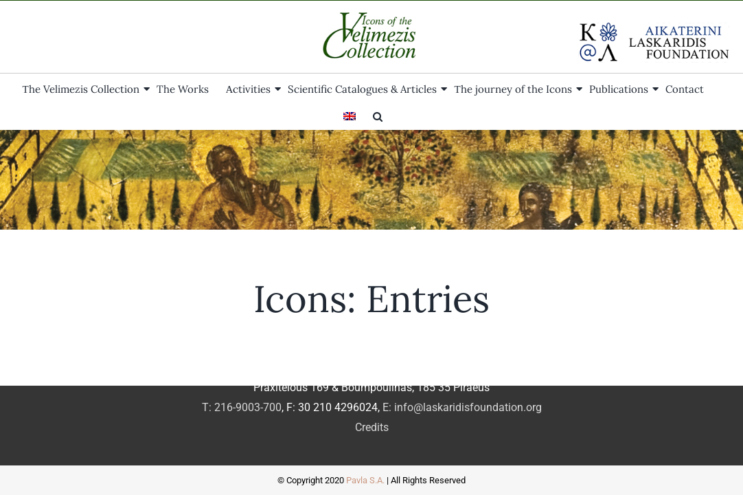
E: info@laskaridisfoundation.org (462, 407)
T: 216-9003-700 (242, 407)
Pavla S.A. (365, 480)
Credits (372, 427)
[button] (371, 115)
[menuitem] (702, 88)
